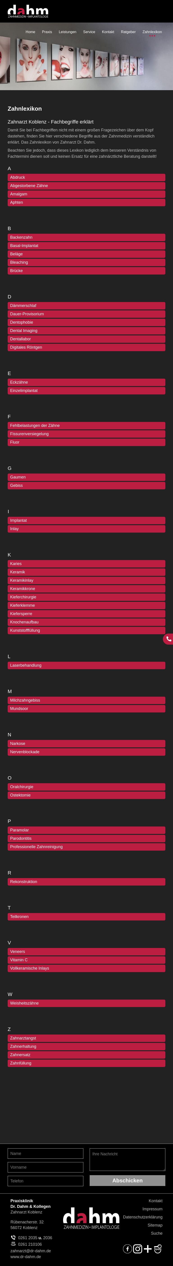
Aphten (16, 202)
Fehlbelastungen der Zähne (35, 425)
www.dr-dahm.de (26, 1257)
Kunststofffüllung (25, 630)
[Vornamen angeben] (45, 1167)
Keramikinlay (21, 580)
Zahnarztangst (23, 1038)
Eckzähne (19, 382)
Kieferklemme (22, 605)
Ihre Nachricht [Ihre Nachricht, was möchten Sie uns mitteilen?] (127, 1159)
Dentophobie (21, 322)
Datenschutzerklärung (142, 1217)
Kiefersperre (21, 613)
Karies (16, 563)
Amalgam (18, 194)
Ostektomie (20, 795)
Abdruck (17, 177)
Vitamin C (19, 960)
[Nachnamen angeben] (45, 1153)
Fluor (14, 442)
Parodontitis (21, 838)
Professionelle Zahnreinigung (36, 847)
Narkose (17, 743)
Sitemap (155, 1225)
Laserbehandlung (25, 665)
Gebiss (16, 485)
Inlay (14, 529)
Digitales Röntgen (26, 347)
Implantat (18, 520)
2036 (47, 1238)
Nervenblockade (24, 752)
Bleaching (19, 262)
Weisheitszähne (24, 1003)
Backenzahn (21, 237)
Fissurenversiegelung (29, 434)
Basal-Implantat (24, 245)
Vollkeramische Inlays (29, 968)
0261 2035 (27, 1238)
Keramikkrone (22, 588)
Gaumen (18, 477)
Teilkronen (19, 916)
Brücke (16, 270)
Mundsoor (19, 708)
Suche (156, 1233)
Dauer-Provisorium (27, 314)
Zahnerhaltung (23, 1046)
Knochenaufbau (24, 622)
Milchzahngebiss (25, 700)
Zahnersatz (20, 1055)
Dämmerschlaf (23, 305)
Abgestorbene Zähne (29, 185)
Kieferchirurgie (23, 597)
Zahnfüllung (20, 1063)
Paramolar (19, 830)
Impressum (152, 1209)
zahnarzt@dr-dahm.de (31, 1251)
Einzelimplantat (24, 390)
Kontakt (155, 1201)
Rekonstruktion (23, 881)
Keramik (17, 572)
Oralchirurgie (21, 787)
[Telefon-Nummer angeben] (45, 1181)
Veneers (17, 951)
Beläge (16, 254)
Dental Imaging (23, 330)
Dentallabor (20, 339)
